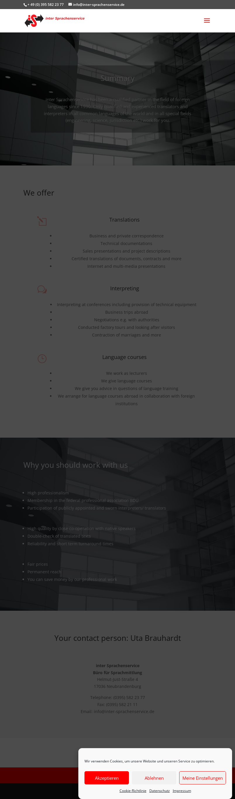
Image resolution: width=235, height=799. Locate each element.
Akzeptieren (107, 778)
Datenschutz (159, 790)
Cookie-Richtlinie (133, 790)
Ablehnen (154, 778)
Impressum (182, 790)
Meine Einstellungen (202, 778)
